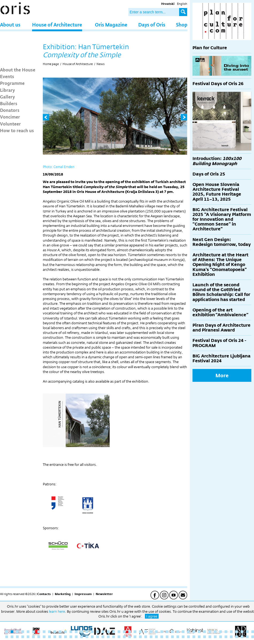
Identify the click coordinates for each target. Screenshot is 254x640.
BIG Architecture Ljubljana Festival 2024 (222, 358)
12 (65, 631)
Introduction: (217, 161)
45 (242, 631)
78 (167, 636)
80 (177, 636)
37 (199, 631)
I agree (151, 616)
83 (194, 636)
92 (242, 636)
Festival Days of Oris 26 (218, 83)
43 (231, 631)
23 (124, 631)
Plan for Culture (210, 48)
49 (12, 636)
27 (145, 631)
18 (97, 631)
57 (54, 636)
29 (156, 631)
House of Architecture (57, 24)
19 (103, 631)
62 (81, 636)
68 (113, 636)
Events (7, 76)
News (101, 64)
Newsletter (104, 594)
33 (177, 631)
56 (49, 636)
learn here (57, 611)
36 (194, 631)
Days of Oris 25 (209, 174)
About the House (17, 69)
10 (54, 631)
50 (17, 636)
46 (247, 631)
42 (226, 631)
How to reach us (17, 130)
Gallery (7, 96)
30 (161, 631)
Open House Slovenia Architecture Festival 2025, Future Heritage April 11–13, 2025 (217, 192)
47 (252, 631)
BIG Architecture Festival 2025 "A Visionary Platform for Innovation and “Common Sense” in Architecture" (222, 219)
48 (6, 636)
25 (135, 631)
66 (103, 636)
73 (140, 636)
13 (71, 631)
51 (22, 636)
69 (119, 636)
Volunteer (10, 123)
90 (231, 636)
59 (65, 636)
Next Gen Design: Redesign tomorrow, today (222, 242)
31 (167, 631)
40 (215, 631)
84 (199, 636)
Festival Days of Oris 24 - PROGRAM (219, 343)
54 (38, 636)
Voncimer (10, 116)
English (182, 4)
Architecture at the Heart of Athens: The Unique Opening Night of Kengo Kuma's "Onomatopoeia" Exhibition (220, 264)
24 (129, 631)
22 (119, 631)
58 (60, 636)
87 (215, 636)
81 (183, 636)
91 (236, 636)
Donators (10, 110)
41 (220, 631)
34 (183, 631)
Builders (8, 103)
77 (161, 636)
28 (151, 631)
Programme (12, 83)
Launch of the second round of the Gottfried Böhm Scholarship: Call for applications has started (221, 292)
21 (113, 631)
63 (87, 636)
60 (71, 636)
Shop (181, 24)
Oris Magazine (111, 24)
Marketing (63, 594)
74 (145, 636)
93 (247, 636)
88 (220, 636)
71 (129, 636)
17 (92, 631)
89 (226, 636)
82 (188, 636)
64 (92, 636)
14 (76, 631)
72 (135, 636)
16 (87, 631)
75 (151, 636)
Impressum (83, 594)
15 (81, 631)
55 (44, 636)
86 (210, 636)
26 (140, 631)
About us (10, 24)
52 (28, 636)
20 (108, 631)
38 (204, 631)
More (222, 375)
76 (156, 636)
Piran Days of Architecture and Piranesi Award (222, 327)
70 (124, 636)
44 (236, 631)
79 (172, 636)
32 (172, 631)
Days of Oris (151, 24)
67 (108, 636)
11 (60, 631)
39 (210, 631)
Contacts (44, 594)
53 (33, 636)
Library (7, 90)
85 (204, 636)
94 (252, 636)
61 (76, 636)
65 (97, 636)
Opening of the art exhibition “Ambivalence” (220, 312)
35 (188, 631)
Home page (51, 64)
